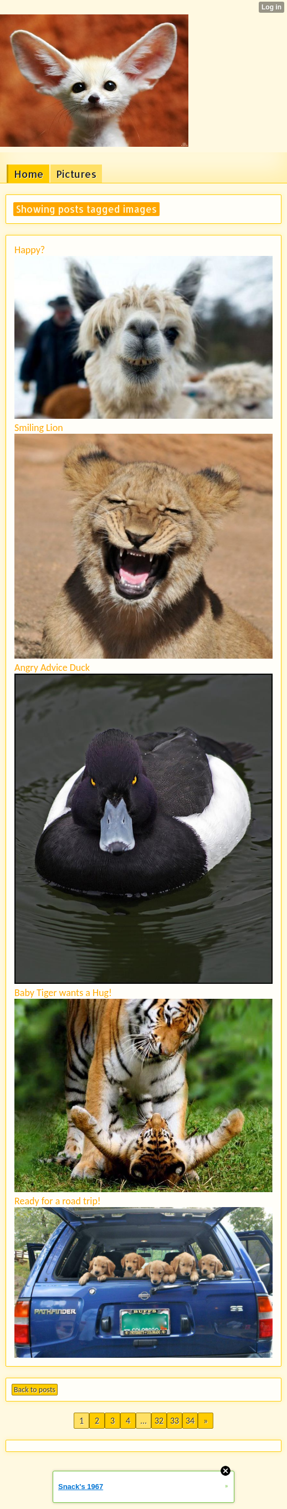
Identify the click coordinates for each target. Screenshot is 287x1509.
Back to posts (34, 1389)
